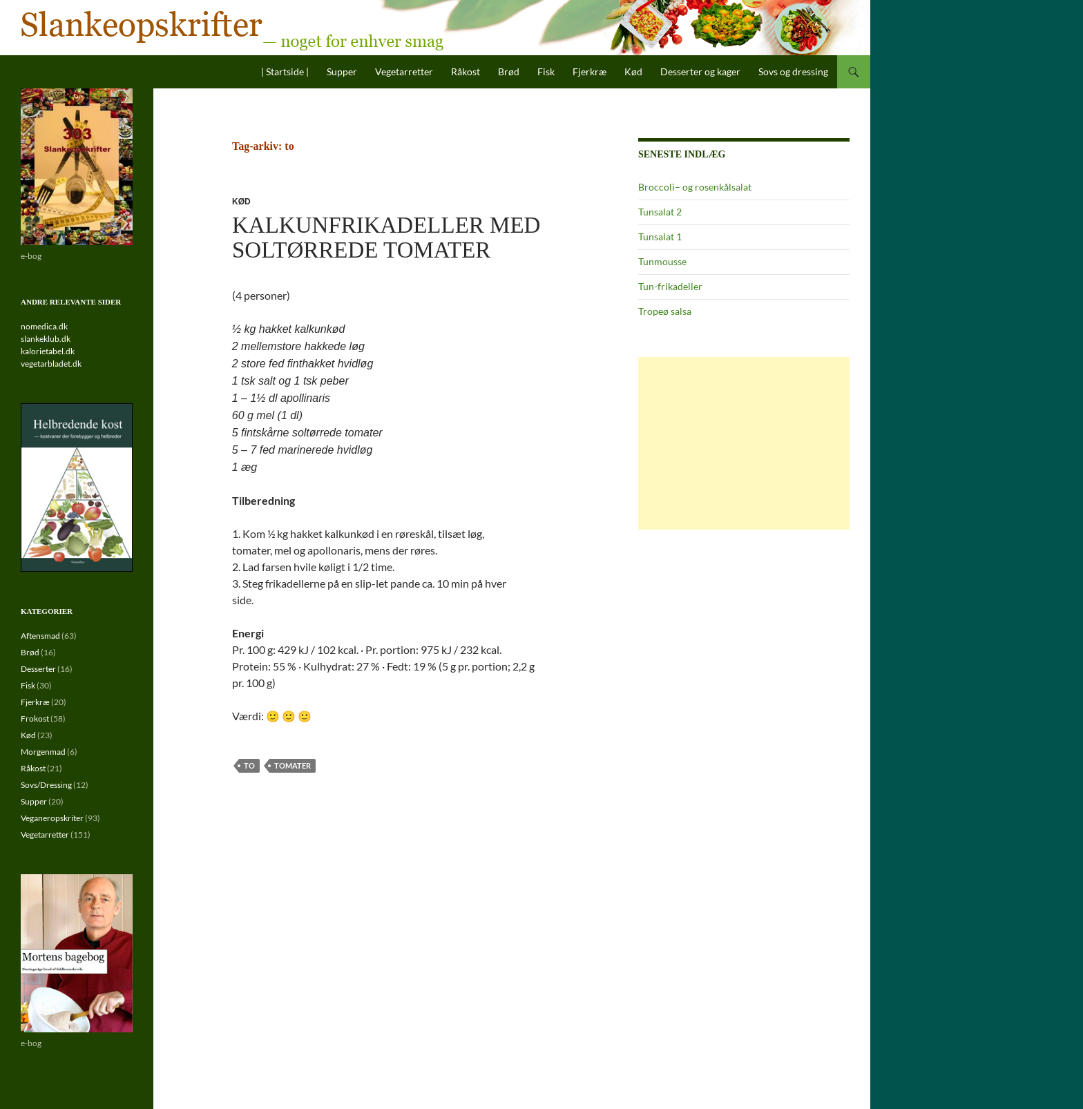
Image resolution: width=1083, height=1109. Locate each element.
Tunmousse (662, 261)
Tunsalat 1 (660, 236)
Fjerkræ (589, 71)
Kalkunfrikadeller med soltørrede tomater (386, 237)
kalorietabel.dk (48, 351)
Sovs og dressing (793, 71)
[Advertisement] (744, 443)
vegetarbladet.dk (51, 363)
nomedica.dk (44, 326)
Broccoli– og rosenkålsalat (694, 187)
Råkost (465, 71)
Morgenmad (43, 751)
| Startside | (285, 71)
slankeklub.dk (45, 339)
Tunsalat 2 (660, 212)
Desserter (38, 669)
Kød (633, 71)
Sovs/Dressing (46, 785)
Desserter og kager (700, 71)
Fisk (546, 71)
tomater (292, 765)
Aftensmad (40, 635)
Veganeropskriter (52, 818)
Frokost (35, 718)
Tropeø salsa (664, 311)
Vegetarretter (404, 71)
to (249, 765)
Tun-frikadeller (670, 286)
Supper (342, 71)
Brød (508, 71)
